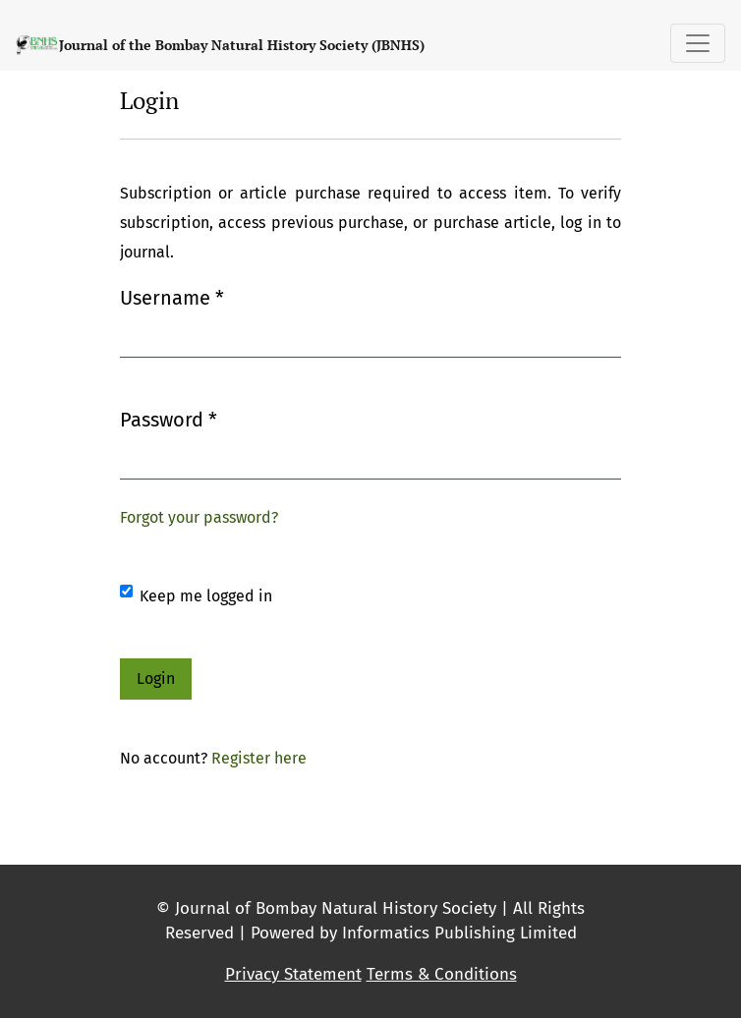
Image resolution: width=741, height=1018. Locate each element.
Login (156, 678)
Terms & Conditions (442, 974)
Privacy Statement (293, 974)
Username (172, 296)
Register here (259, 758)
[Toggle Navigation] (697, 43)
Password (168, 418)
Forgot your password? (199, 517)
